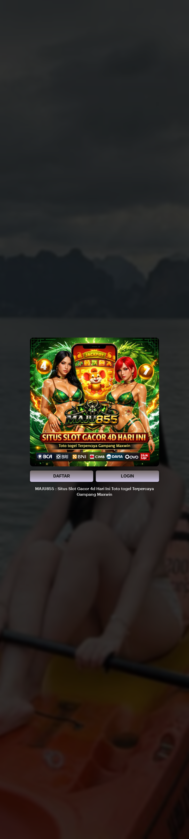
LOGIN (127, 476)
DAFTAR (61, 476)
